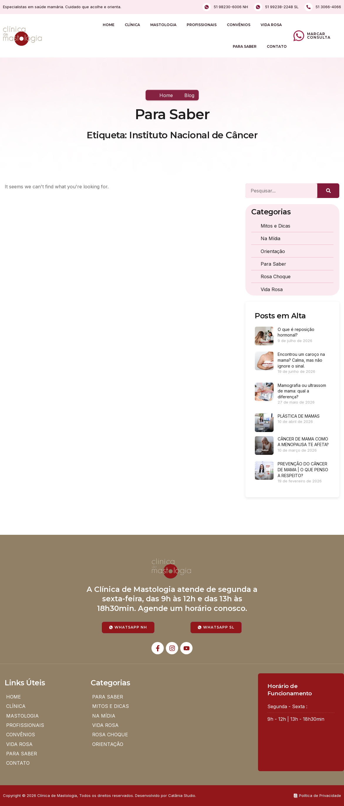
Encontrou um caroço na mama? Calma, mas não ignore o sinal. (301, 360)
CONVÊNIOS (238, 25)
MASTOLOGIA (163, 25)
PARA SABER (245, 46)
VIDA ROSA (271, 25)
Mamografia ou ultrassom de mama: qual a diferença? (302, 391)
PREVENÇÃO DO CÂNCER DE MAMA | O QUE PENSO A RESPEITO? (303, 469)
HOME (108, 25)
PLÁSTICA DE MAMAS (299, 416)
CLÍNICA (132, 25)
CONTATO (277, 46)
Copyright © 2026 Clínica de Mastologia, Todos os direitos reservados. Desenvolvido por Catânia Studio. (99, 795)
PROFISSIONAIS (202, 25)
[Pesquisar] (328, 190)
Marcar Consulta (318, 36)
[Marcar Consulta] (299, 36)
